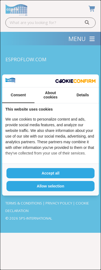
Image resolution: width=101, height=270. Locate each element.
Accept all (50, 173)
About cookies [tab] (50, 95)
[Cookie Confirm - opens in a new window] (75, 80)
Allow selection (50, 186)
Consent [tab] (18, 95)
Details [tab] (82, 95)
